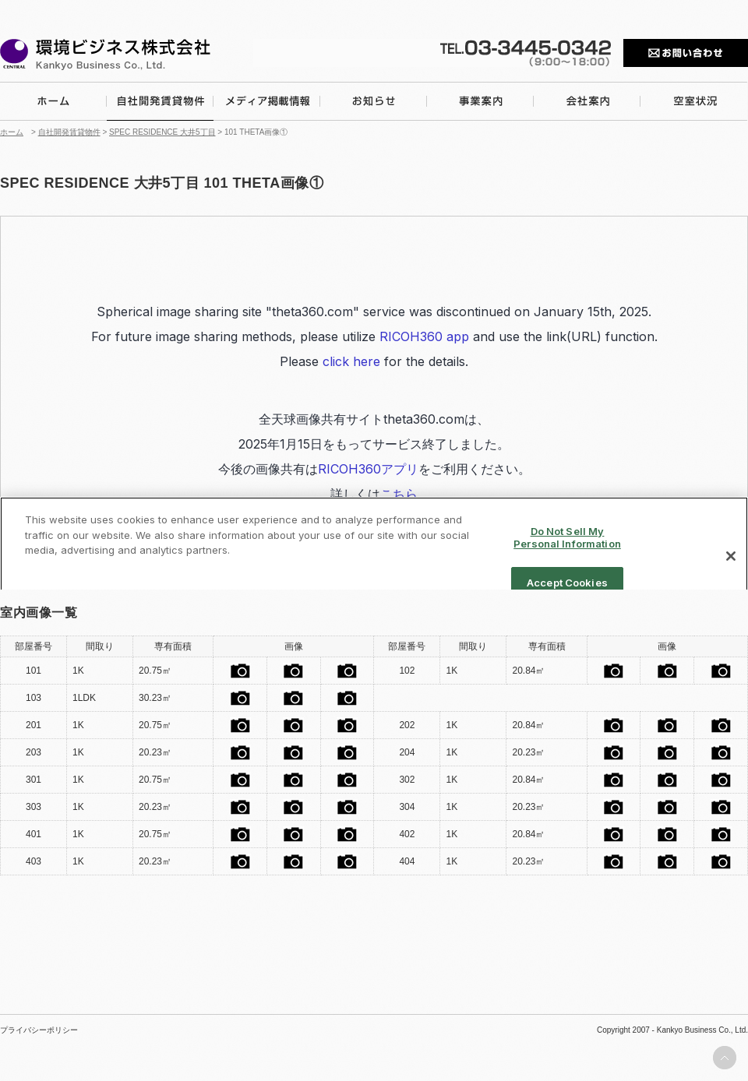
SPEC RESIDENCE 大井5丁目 (162, 132)
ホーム (11, 132)
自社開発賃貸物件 (69, 132)
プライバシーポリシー (39, 1030)
